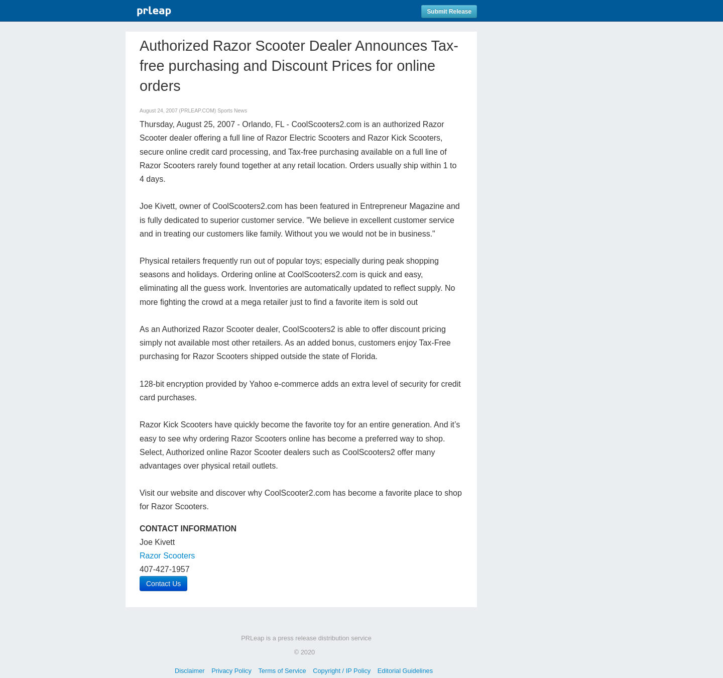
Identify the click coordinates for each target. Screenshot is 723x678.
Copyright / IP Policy (342, 670)
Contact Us (163, 584)
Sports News (232, 111)
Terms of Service (282, 670)
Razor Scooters (167, 555)
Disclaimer (190, 670)
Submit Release (449, 11)
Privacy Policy (231, 670)
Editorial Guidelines (405, 670)
